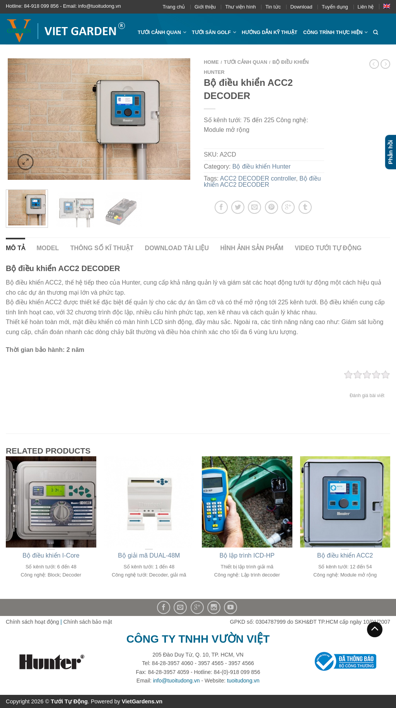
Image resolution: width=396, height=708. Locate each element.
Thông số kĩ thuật (101, 248)
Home (211, 62)
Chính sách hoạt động (32, 622)
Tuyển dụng (335, 7)
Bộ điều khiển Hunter (261, 166)
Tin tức (273, 7)
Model (47, 248)
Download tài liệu (177, 248)
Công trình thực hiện (333, 32)
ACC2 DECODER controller (258, 178)
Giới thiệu (205, 7)
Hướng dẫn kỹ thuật (269, 32)
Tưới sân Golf (211, 32)
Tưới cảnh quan (159, 32)
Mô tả (15, 248)
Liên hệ (366, 7)
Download (301, 7)
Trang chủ (173, 7)
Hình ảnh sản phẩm (251, 248)
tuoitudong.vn (243, 680)
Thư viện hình (240, 7)
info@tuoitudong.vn (176, 680)
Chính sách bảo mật (87, 622)
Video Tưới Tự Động (328, 248)
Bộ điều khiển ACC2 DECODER (262, 181)
